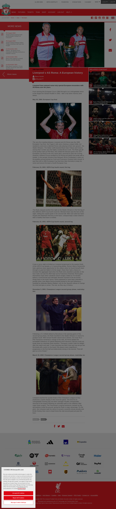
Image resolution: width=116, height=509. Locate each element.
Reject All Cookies (18, 498)
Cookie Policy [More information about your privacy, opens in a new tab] (21, 488)
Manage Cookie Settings (18, 502)
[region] (18, 487)
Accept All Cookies (18, 493)
